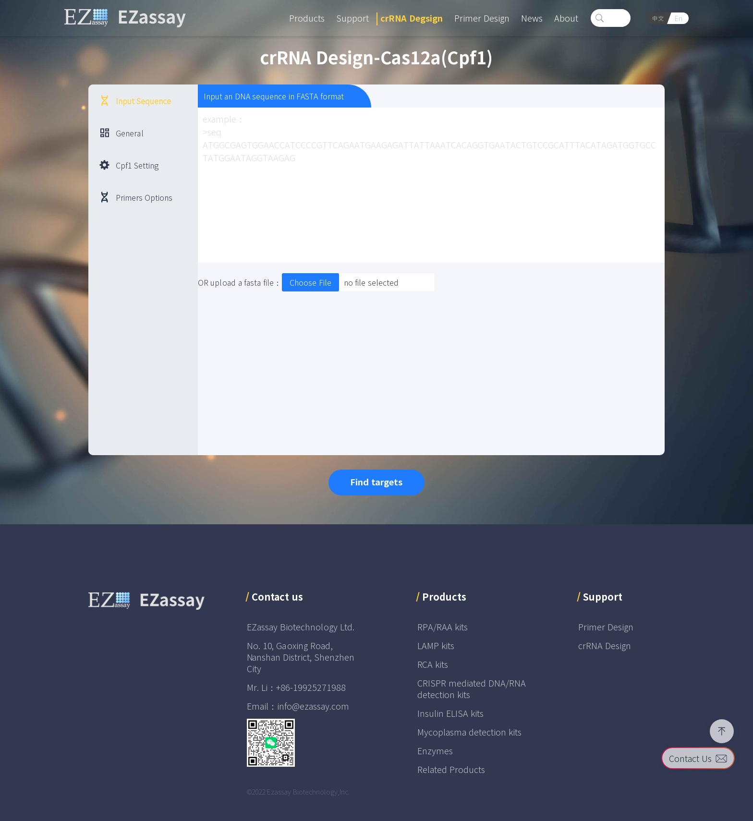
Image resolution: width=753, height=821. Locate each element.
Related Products (451, 769)
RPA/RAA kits (442, 626)
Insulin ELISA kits (450, 713)
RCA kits (432, 664)
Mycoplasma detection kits (469, 731)
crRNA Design (604, 645)
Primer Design (605, 626)
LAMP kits (435, 645)
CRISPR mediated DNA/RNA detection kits (471, 688)
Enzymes (435, 750)
